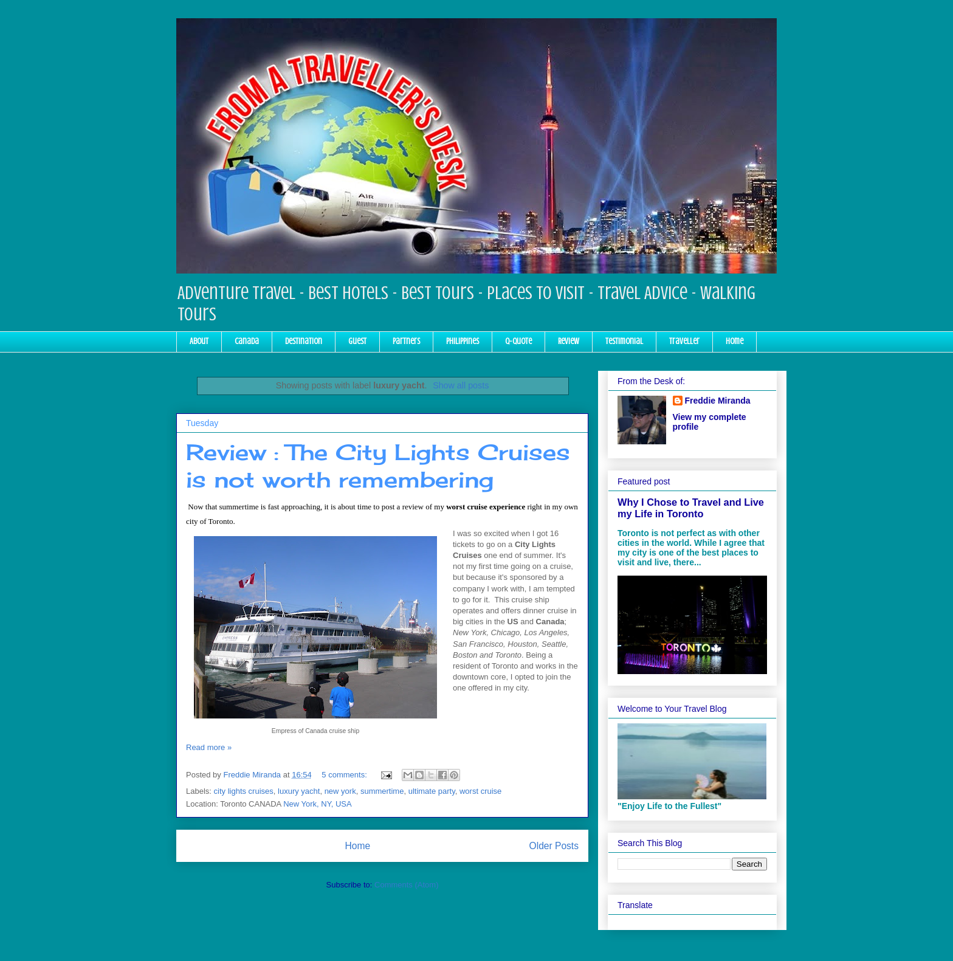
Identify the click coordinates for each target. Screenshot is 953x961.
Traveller (684, 341)
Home (734, 341)
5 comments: (345, 774)
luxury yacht (299, 791)
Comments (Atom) (406, 884)
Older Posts (554, 846)
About (199, 341)
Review (568, 341)
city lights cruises (244, 791)
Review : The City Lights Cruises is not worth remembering (378, 466)
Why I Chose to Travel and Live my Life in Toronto (691, 508)
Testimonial (624, 341)
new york (340, 791)
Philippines (462, 341)
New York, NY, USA (317, 803)
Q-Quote (518, 341)
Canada (247, 341)
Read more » (209, 747)
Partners (406, 341)
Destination (303, 341)
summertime (382, 791)
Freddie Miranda (718, 400)
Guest (357, 341)
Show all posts (461, 385)
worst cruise (480, 791)
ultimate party (431, 791)
